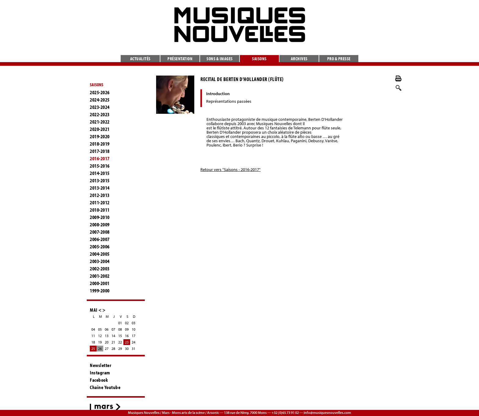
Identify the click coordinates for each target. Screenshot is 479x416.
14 (113, 335)
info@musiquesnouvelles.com (327, 412)
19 (100, 342)
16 (127, 335)
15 (120, 335)
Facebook (99, 380)
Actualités (140, 58)
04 (93, 329)
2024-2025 (100, 99)
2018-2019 (100, 144)
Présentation (179, 58)
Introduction (218, 93)
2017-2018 (100, 151)
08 (120, 329)
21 (113, 342)
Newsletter (100, 365)
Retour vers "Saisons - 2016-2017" (230, 169)
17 (133, 335)
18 (93, 342)
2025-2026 (100, 92)
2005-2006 (100, 246)
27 (106, 348)
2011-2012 (100, 202)
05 (100, 329)
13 (106, 335)
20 (106, 342)
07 (113, 329)
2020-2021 (100, 129)
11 (93, 335)
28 (113, 348)
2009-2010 (100, 217)
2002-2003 (100, 268)
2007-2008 (100, 232)
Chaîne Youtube (105, 387)
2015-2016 (100, 166)
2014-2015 (100, 173)
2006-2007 (100, 239)
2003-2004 (100, 261)
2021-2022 (100, 121)
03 (133, 323)
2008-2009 (100, 224)
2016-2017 (100, 158)
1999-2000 (100, 290)
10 (133, 329)
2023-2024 (100, 107)
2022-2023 (100, 114)
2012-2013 (100, 195)
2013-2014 (100, 188)
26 (100, 348)
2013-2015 (100, 180)
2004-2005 (100, 254)
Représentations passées (228, 101)
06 (106, 329)
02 (127, 323)
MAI (93, 309)
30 (127, 348)
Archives (299, 58)
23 (127, 342)
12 (100, 335)
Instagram (100, 372)
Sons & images (220, 58)
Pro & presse (339, 58)
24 (133, 342)
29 (120, 348)
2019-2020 (100, 136)
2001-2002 (100, 276)
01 (120, 323)
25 (93, 348)
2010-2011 (100, 210)
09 (127, 329)
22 (120, 342)
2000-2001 (100, 283)
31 (133, 348)
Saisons (259, 58)
